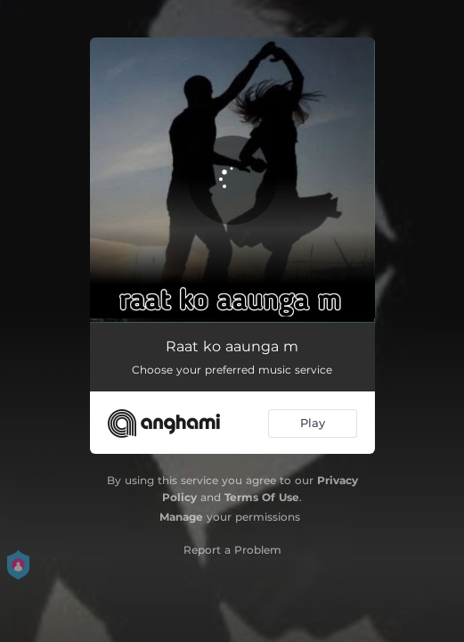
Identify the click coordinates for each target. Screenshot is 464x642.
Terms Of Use (261, 497)
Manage (181, 516)
